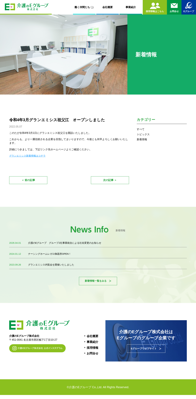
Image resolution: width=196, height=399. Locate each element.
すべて (141, 129)
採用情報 (92, 351)
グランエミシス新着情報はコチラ (28, 155)
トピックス (144, 134)
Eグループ (188, 11)
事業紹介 (131, 7)
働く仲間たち (84, 7)
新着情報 (142, 139)
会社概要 (107, 7)
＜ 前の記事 (28, 180)
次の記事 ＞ (110, 180)
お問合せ (92, 356)
